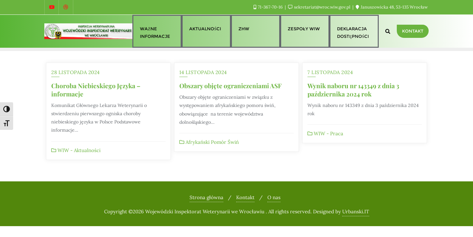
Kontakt (412, 31)
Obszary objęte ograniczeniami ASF (230, 85)
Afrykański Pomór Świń (209, 142)
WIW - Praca (325, 133)
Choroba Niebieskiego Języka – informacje (95, 89)
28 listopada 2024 (75, 72)
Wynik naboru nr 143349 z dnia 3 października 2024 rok (353, 89)
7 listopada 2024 (330, 72)
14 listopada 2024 (203, 72)
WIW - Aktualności (76, 150)
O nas (274, 197)
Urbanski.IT (355, 211)
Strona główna (206, 197)
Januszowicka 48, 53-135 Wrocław (392, 7)
